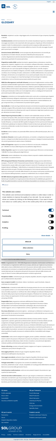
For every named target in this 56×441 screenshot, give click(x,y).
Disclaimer (28, 434)
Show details (45, 235)
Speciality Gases (33, 408)
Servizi (3, 417)
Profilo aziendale (6, 393)
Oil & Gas (32, 403)
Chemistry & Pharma (35, 400)
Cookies (9, 434)
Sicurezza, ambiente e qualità (9, 400)
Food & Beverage (34, 393)
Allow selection (28, 248)
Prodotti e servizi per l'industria (38, 415)
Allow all (28, 241)
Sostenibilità (4, 398)
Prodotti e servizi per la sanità (37, 417)
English (49, 1)
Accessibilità (46, 434)
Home (3, 19)
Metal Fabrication (34, 398)
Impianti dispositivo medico (9, 420)
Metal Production (34, 395)
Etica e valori (4, 395)
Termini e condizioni (18, 434)
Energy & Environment (35, 406)
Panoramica (4, 415)
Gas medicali (4, 422)
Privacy (3, 434)
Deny (28, 254)
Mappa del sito (37, 434)
